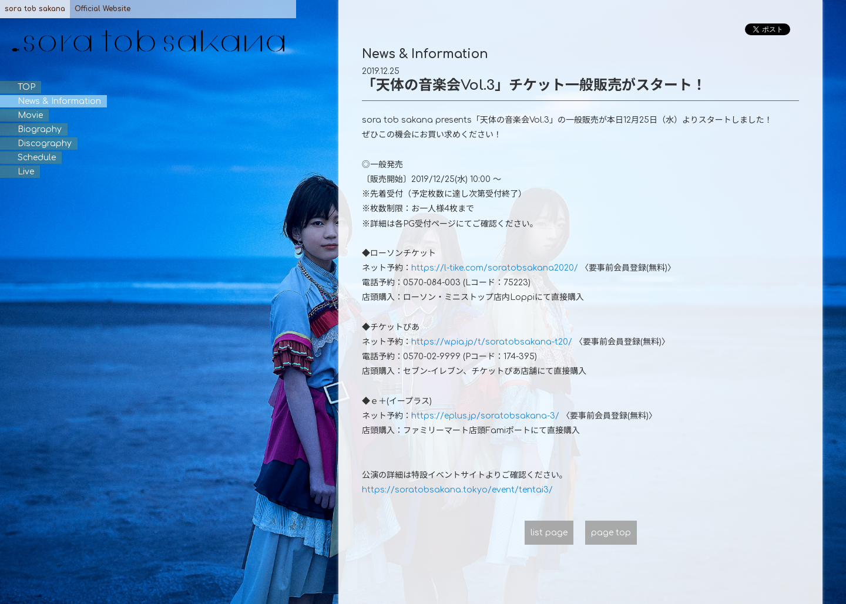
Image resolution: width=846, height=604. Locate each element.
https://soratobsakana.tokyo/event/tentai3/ (457, 489)
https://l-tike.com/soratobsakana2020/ (494, 268)
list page (549, 532)
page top (611, 532)
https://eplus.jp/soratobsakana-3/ (485, 415)
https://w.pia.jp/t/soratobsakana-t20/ (491, 342)
